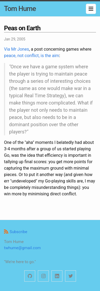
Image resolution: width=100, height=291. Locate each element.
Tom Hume (20, 9)
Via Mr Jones (16, 49)
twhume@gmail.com (22, 247)
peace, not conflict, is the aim (31, 55)
